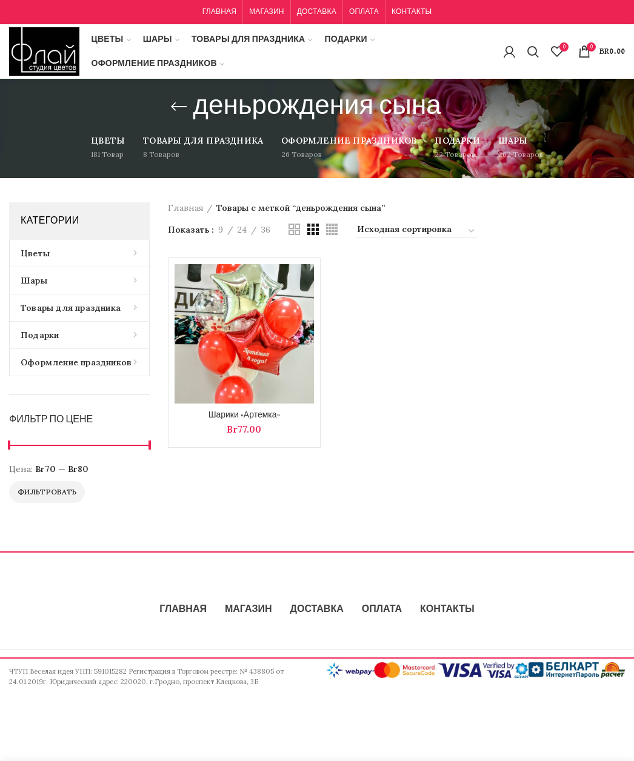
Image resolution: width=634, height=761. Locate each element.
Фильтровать (47, 491)
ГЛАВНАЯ (183, 609)
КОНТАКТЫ (447, 609)
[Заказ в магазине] (416, 231)
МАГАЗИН (248, 609)
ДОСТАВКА (317, 609)
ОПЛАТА (382, 609)
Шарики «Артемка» (244, 415)
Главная (186, 207)
